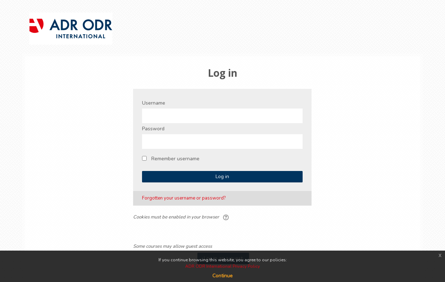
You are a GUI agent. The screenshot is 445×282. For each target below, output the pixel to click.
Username (153, 103)
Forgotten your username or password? (184, 198)
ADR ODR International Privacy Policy (222, 266)
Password (153, 128)
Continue (222, 275)
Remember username (175, 158)
